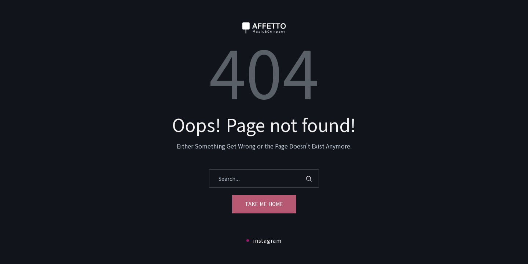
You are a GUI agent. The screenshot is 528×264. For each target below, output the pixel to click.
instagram (263, 240)
